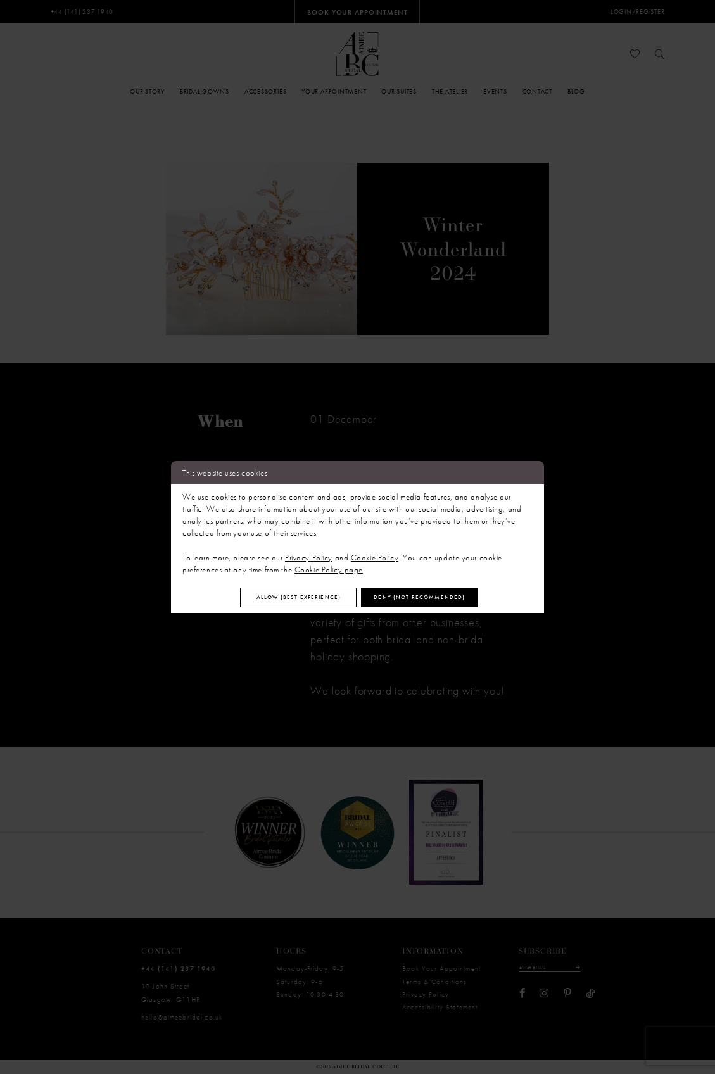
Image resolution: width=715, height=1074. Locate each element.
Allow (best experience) (285, 597)
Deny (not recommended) (434, 597)
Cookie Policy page (328, 567)
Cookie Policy (374, 555)
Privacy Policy (308, 555)
